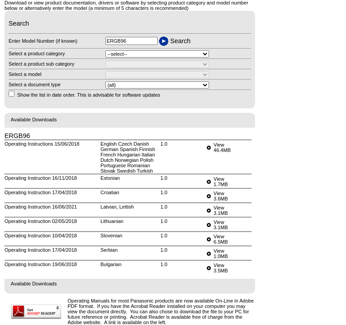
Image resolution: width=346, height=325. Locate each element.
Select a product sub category (41, 64)
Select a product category (37, 53)
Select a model (25, 74)
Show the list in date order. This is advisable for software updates (88, 95)
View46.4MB (222, 147)
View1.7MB (221, 181)
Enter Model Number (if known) (43, 41)
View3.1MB (221, 210)
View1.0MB (221, 253)
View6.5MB (221, 239)
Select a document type (34, 84)
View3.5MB (221, 268)
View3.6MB (221, 196)
